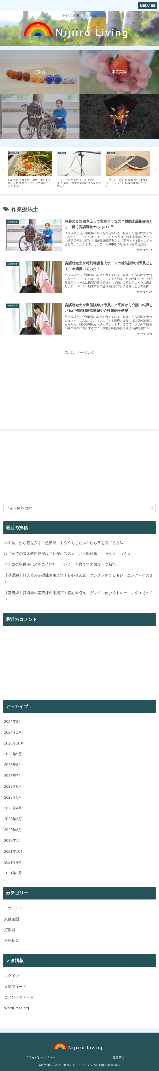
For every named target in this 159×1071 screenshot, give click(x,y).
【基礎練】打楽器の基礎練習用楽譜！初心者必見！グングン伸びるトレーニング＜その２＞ (78, 596)
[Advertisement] (79, 385)
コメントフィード (19, 998)
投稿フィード (15, 987)
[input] (79, 508)
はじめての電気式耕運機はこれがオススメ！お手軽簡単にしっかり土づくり (67, 554)
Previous (3, 170)
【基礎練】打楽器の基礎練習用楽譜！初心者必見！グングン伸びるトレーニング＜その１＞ (78, 578)
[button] (151, 508)
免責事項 (118, 1057)
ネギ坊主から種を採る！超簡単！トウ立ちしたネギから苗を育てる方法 (63, 543)
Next (156, 170)
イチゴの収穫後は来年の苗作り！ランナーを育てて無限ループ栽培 (60, 564)
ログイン (11, 976)
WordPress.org (16, 1008)
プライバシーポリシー (40, 1057)
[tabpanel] (30, 170)
